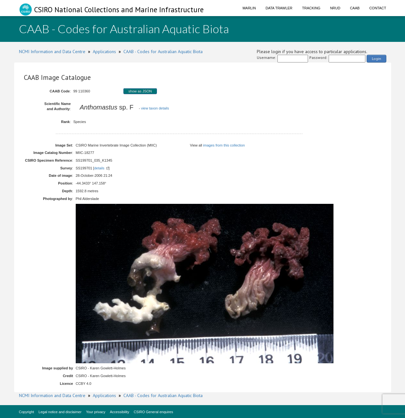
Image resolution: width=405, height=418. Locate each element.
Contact (377, 8)
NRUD (335, 8)
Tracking (311, 8)
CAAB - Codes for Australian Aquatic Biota (163, 51)
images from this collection (224, 145)
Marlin (249, 8)
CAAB (355, 8)
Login (376, 58)
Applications (104, 51)
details (99, 168)
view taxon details (155, 108)
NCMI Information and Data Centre (52, 51)
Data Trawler (278, 8)
